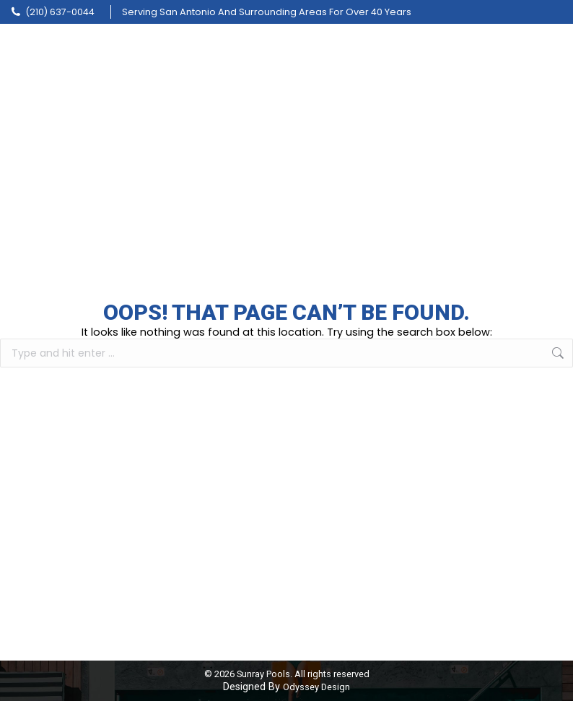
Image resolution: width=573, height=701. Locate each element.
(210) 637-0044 (53, 12)
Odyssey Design (316, 687)
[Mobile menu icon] (551, 50)
